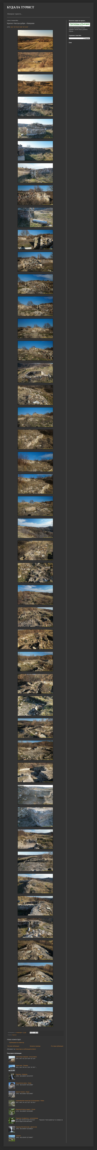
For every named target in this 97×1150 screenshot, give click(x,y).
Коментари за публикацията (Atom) (26, 1049)
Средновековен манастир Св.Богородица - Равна (30, 1100)
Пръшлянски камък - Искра (23, 1083)
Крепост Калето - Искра (22, 1092)
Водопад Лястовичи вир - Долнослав (26, 1127)
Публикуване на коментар (16, 1042)
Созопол (18, 1135)
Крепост (14, 1035)
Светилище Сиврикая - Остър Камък (26, 1056)
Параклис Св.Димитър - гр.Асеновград (27, 1118)
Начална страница (35, 1046)
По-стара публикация (57, 1046)
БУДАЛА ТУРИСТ (20, 7)
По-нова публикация (13, 1046)
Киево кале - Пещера (22, 1065)
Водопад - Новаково (21, 1074)
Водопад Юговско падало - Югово (25, 1109)
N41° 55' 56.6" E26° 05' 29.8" (19, 27)
